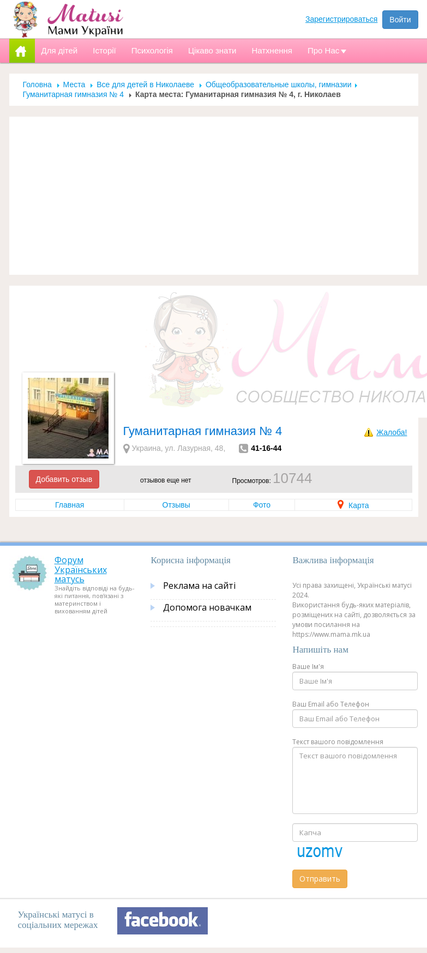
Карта (353, 505)
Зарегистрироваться (341, 19)
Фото (261, 504)
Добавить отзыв (64, 479)
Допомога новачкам (207, 607)
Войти (400, 19)
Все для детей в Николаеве (145, 84)
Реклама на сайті (199, 585)
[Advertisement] (214, 195)
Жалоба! (391, 432)
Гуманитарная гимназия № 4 (73, 94)
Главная (69, 504)
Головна (37, 84)
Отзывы (176, 504)
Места (74, 84)
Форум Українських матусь (81, 569)
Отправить (319, 878)
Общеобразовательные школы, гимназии (279, 84)
